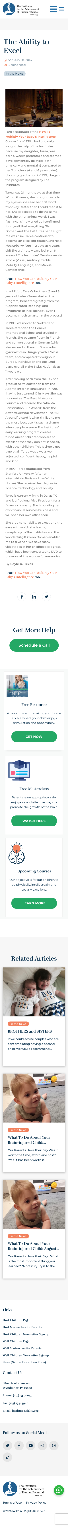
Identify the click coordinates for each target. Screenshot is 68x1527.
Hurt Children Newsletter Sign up (26, 1334)
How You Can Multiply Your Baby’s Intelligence (31, 281)
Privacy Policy (36, 1502)
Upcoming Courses (34, 871)
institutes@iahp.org (25, 1411)
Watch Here (34, 821)
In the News (14, 73)
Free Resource (34, 704)
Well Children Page (16, 1341)
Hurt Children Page (16, 1320)
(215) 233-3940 (18, 1403)
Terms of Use (12, 1502)
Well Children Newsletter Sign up (26, 1355)
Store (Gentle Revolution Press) (24, 1362)
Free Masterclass (34, 788)
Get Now (34, 737)
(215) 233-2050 (22, 1395)
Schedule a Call (34, 645)
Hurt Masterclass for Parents (22, 1327)
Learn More (34, 903)
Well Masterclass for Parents (22, 1348)
